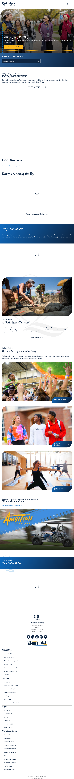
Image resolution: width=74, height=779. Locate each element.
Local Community (9, 752)
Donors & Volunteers (10, 745)
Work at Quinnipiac (9, 671)
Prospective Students (10, 762)
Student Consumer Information (13, 667)
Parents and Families (10, 759)
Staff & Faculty (8, 766)
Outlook (6, 720)
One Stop (6, 696)
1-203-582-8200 (37, 632)
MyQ (5, 717)
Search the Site (8, 654)
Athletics (6, 738)
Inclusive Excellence (57, 444)
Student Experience (60, 399)
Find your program (9, 657)
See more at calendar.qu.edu (12, 166)
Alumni (6, 734)
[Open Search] (67, 4)
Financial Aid (7, 699)
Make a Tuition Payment (11, 661)
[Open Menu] (70, 4)
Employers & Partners (10, 748)
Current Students (9, 741)
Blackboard (7, 713)
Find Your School (37, 337)
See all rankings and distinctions (37, 214)
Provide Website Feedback (11, 703)
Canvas (6, 710)
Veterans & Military (9, 769)
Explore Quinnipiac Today (37, 87)
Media (5, 755)
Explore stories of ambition (11, 505)
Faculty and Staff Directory (11, 685)
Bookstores (7, 674)
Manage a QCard (8, 664)
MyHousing (7, 727)
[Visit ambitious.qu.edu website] (37, 643)
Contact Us (7, 682)
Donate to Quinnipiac (10, 689)
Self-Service (7, 724)
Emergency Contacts (10, 692)
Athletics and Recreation (58, 489)
